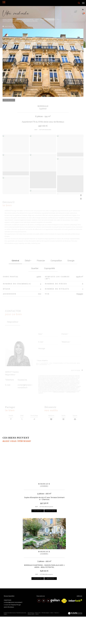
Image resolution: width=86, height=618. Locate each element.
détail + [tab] (28, 260)
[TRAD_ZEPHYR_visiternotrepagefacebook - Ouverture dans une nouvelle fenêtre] (38, 601)
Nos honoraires (31, 614)
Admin (52, 614)
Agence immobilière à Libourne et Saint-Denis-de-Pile (18, 19)
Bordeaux (43, 19)
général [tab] (15, 260)
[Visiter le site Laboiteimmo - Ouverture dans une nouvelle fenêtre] (75, 615)
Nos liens (57, 614)
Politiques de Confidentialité (58, 391)
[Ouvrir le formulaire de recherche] (74, 3)
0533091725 (22, 380)
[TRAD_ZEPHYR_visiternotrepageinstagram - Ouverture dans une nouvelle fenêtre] (43, 601)
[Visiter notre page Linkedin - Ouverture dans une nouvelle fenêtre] (47, 601)
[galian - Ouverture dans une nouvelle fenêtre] (55, 602)
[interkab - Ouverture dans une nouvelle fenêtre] (75, 602)
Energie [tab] (71, 260)
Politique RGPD (31, 615)
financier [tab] (41, 260)
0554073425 (7, 601)
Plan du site (38, 614)
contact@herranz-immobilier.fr (13, 604)
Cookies (37, 615)
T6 (58, 19)
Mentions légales (45, 614)
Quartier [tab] (34, 268)
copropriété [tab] (49, 268)
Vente (37, 19)
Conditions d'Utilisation (71, 391)
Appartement (51, 19)
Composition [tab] (56, 260)
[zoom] (16, 136)
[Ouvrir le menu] (83, 3)
